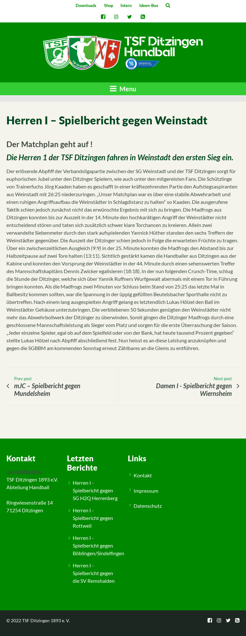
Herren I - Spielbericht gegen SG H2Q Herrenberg (95, 490)
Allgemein (22, 433)
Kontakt (143, 475)
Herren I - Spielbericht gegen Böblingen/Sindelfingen (98, 545)
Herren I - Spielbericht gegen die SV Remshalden (94, 573)
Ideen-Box (148, 5)
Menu (123, 89)
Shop (108, 5)
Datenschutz (148, 506)
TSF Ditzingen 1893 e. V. (46, 620)
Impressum (146, 491)
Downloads (86, 5)
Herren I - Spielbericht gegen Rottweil (93, 518)
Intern (126, 5)
